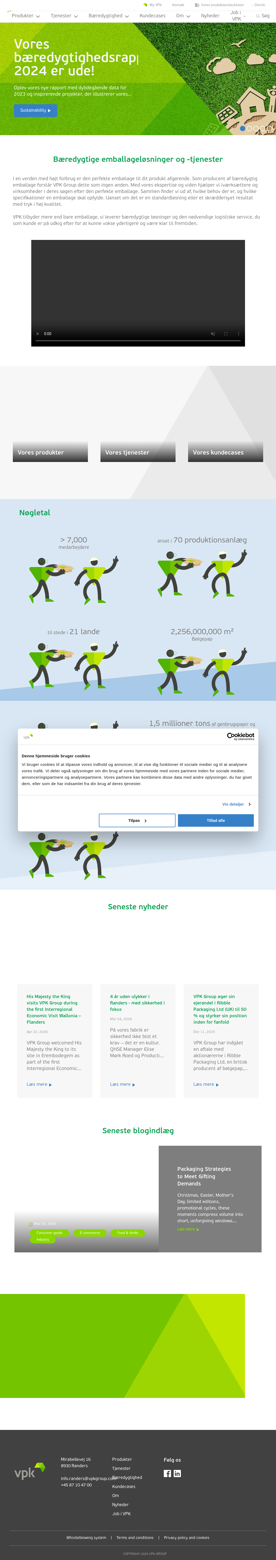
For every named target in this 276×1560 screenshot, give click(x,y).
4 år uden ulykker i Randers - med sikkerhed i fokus (137, 1003)
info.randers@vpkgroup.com (88, 1479)
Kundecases (152, 16)
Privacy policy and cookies (186, 1538)
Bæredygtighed (109, 16)
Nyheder (210, 16)
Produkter (26, 16)
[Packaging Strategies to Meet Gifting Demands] (86, 1199)
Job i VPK (238, 16)
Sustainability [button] (33, 110)
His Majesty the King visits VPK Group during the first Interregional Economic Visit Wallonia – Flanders (54, 1010)
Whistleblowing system (86, 1538)
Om (183, 16)
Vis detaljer (233, 804)
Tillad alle (216, 820)
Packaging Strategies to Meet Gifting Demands (204, 1177)
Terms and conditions (135, 1538)
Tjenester (64, 16)
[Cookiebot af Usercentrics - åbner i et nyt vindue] (231, 737)
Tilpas (137, 820)
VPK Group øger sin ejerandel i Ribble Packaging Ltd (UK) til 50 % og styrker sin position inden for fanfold (220, 1010)
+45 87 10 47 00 (76, 1485)
